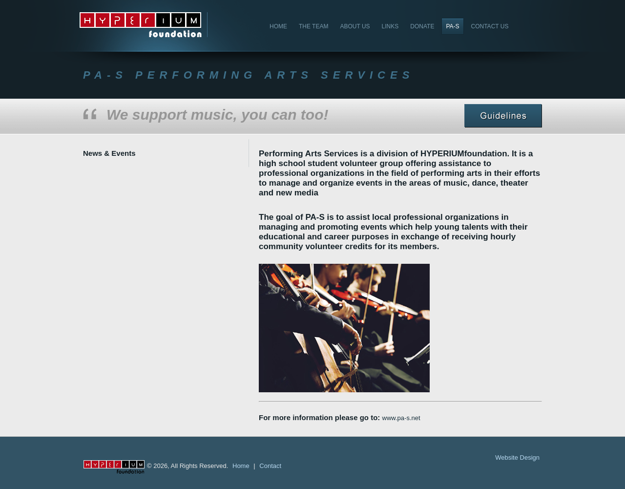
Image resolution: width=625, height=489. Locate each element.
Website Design (517, 457)
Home (241, 465)
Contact (270, 465)
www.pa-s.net (401, 418)
